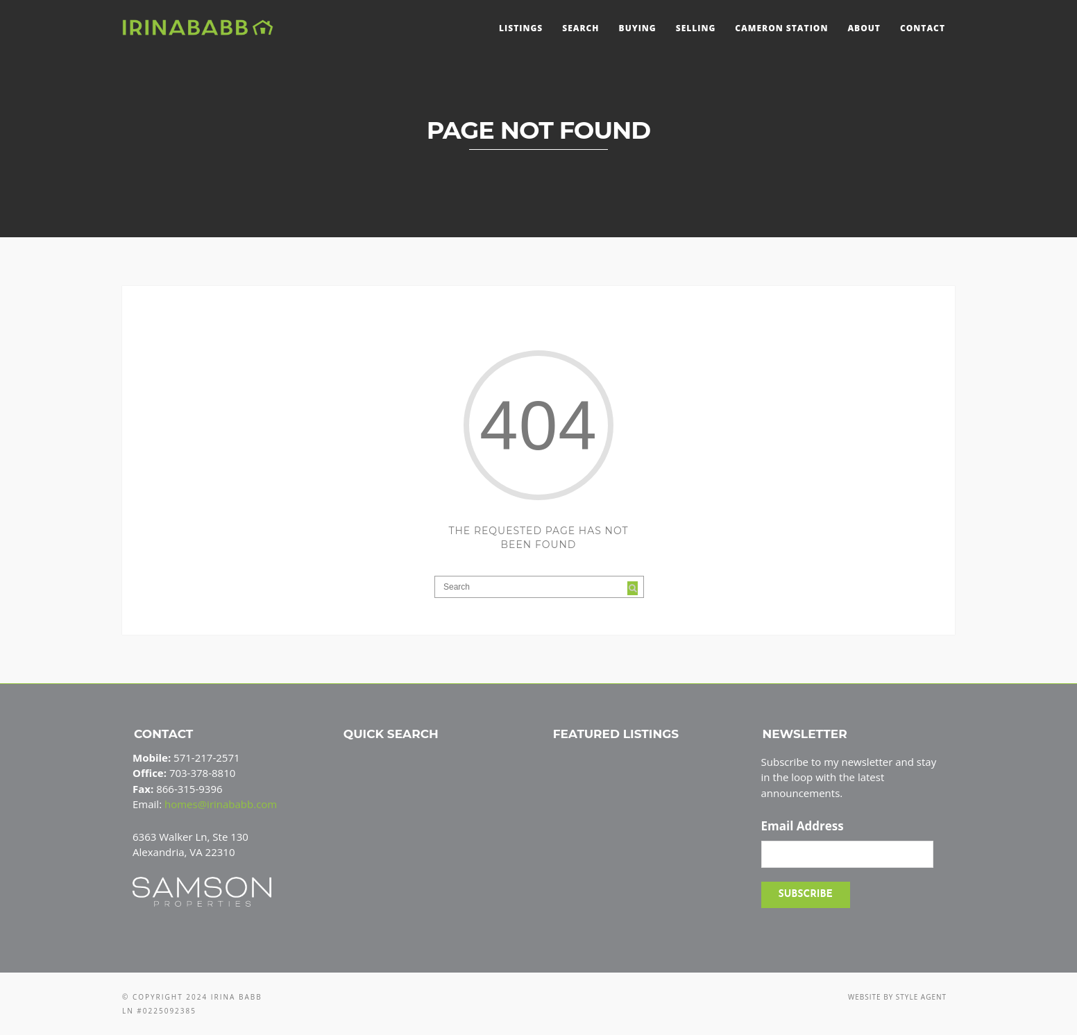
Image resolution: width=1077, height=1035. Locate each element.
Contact (922, 28)
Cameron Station (781, 28)
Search (580, 28)
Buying (637, 28)
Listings (521, 28)
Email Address (802, 826)
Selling (696, 28)
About (864, 28)
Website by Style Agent (897, 997)
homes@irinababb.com (220, 804)
